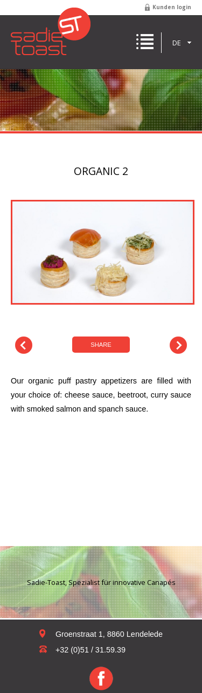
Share (101, 344)
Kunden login (171, 7)
